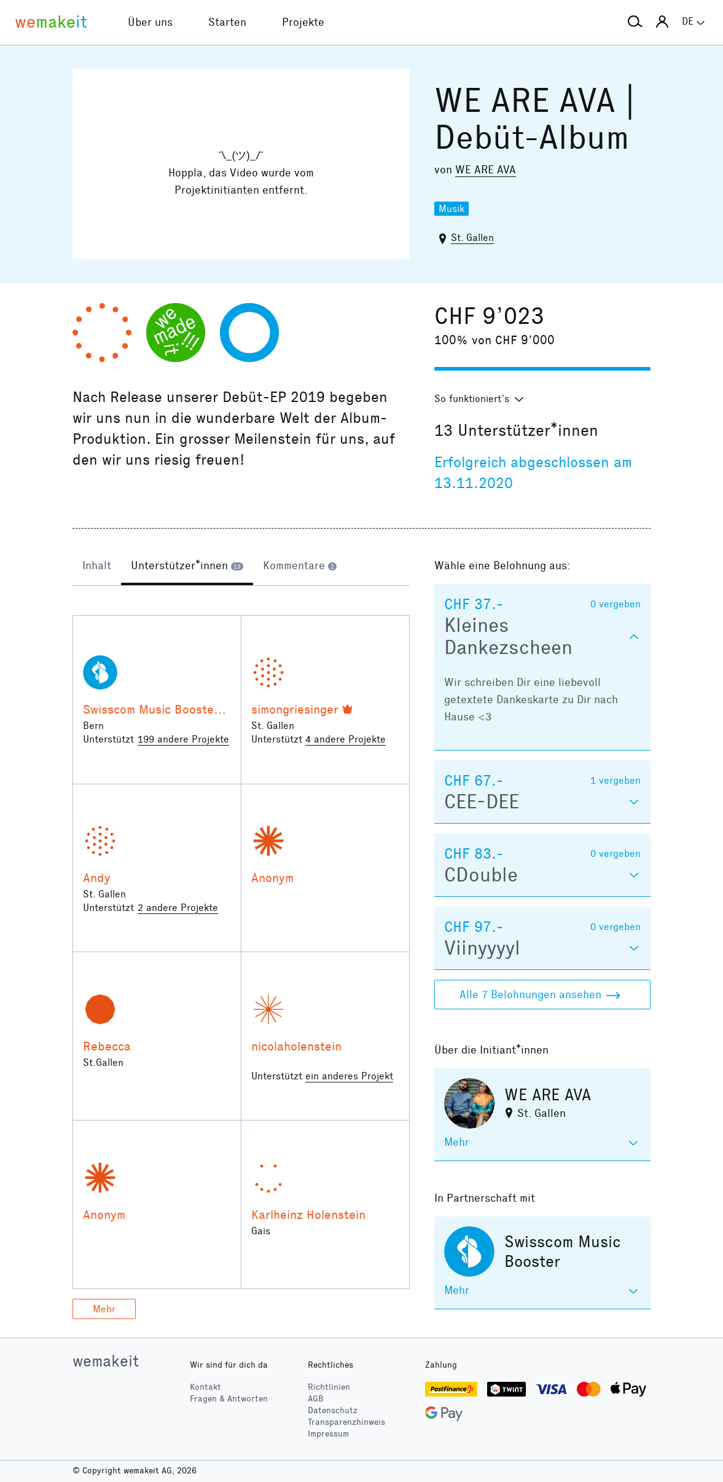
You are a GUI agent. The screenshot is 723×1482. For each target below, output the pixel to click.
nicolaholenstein (296, 1046)
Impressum (328, 1434)
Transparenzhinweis (346, 1422)
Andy (97, 877)
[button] (635, 22)
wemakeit (105, 1361)
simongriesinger (294, 709)
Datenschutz (333, 1410)
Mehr (104, 1309)
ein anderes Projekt (349, 1076)
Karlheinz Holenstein (308, 1214)
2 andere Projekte (178, 907)
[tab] (96, 566)
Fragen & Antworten (229, 1398)
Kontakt (205, 1387)
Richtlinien (329, 1387)
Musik (451, 209)
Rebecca (107, 1046)
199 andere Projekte (183, 739)
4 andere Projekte (345, 739)
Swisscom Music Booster (151, 709)
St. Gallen (472, 237)
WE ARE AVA (485, 169)
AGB (316, 1398)
